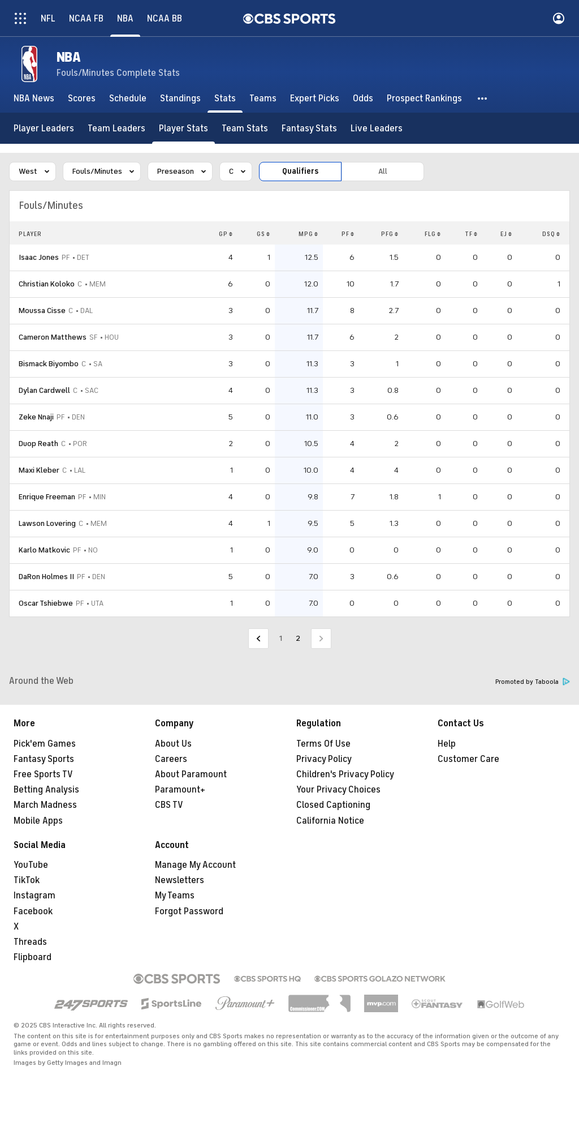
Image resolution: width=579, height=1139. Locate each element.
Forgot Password (189, 911)
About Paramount (191, 774)
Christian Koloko (47, 284)
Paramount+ (180, 789)
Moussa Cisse (42, 310)
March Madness (45, 805)
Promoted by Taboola (532, 682)
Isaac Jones (39, 257)
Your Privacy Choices (338, 789)
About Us (173, 744)
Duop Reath (38, 443)
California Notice (330, 821)
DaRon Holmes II (46, 576)
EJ (506, 234)
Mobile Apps (38, 821)
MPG (308, 234)
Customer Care (468, 759)
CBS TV (169, 805)
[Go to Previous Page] (258, 638)
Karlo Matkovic (44, 550)
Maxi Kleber (39, 470)
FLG (433, 234)
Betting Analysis (46, 789)
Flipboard (32, 957)
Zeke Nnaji (36, 417)
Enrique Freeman (47, 497)
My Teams (175, 895)
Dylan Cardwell (44, 390)
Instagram (34, 895)
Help (447, 744)
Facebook (33, 911)
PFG (390, 234)
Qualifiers (300, 171)
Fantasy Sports (44, 759)
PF (348, 234)
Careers (171, 759)
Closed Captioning (333, 805)
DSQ (551, 234)
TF (471, 234)
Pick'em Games (45, 744)
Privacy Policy (324, 759)
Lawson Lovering (47, 523)
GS (263, 234)
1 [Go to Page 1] (280, 638)
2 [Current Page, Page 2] (298, 638)
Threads (30, 942)
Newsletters (179, 880)
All (382, 171)
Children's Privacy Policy (345, 774)
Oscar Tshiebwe (46, 603)
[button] (483, 98)
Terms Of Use (323, 744)
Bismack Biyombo (49, 364)
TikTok (27, 880)
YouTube (31, 865)
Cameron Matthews (53, 337)
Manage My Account (195, 865)
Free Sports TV (43, 774)
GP (226, 234)
